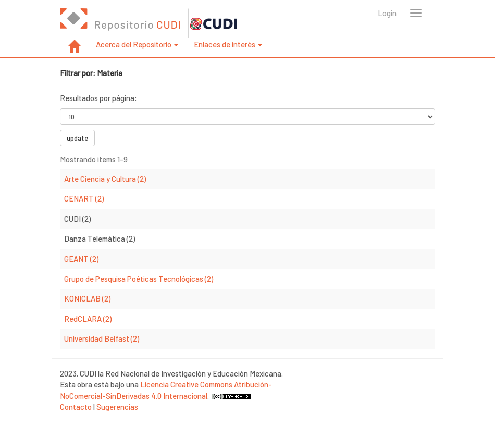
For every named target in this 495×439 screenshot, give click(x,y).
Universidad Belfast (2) (101, 338)
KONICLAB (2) (87, 298)
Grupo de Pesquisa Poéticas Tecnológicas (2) (138, 278)
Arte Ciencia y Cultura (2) (105, 178)
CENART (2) (84, 198)
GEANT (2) (81, 259)
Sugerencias (117, 406)
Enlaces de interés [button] (228, 44)
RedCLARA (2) (88, 318)
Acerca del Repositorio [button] (137, 44)
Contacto (76, 406)
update (77, 138)
